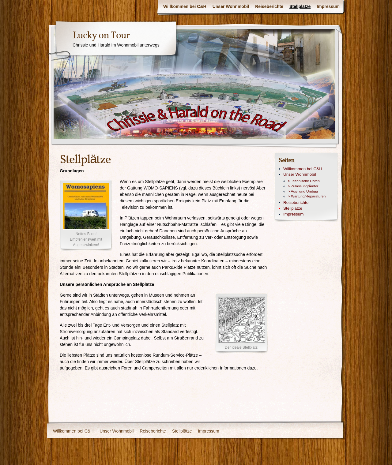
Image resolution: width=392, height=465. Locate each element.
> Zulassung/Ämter (303, 186)
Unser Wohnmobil (231, 6)
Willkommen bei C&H (184, 6)
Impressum (328, 6)
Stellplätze (300, 6)
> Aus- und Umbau (303, 191)
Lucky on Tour (101, 36)
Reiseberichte (269, 6)
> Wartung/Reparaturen (307, 196)
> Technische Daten (304, 181)
